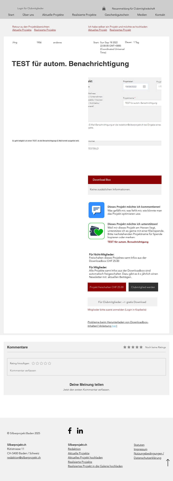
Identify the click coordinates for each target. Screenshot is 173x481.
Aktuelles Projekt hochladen (85, 457)
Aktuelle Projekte (21, 29)
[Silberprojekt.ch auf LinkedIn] (80, 430)
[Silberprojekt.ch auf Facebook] (70, 430)
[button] (104, 8)
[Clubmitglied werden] (143, 287)
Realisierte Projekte (45, 29)
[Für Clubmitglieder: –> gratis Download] (122, 301)
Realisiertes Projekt (120, 29)
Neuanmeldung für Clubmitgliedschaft (133, 8)
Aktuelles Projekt (97, 29)
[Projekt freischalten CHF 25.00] (107, 287)
